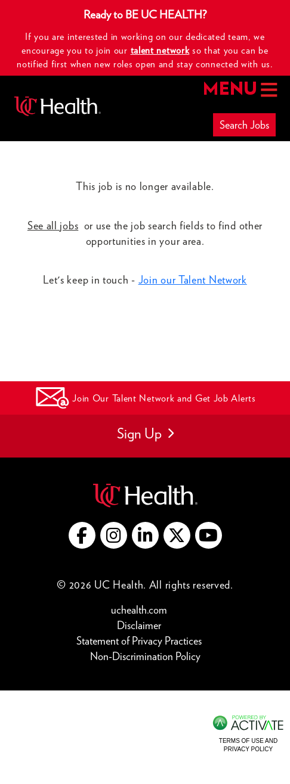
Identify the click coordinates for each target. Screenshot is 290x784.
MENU (239, 89)
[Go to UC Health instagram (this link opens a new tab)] (113, 535)
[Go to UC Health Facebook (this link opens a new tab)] (82, 535)
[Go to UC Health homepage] (57, 106)
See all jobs (52, 225)
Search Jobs (244, 125)
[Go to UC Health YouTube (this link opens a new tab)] (208, 535)
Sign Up (145, 433)
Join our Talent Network (192, 279)
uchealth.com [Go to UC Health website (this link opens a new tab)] (139, 609)
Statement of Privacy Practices (142, 640)
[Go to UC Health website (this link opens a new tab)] (145, 494)
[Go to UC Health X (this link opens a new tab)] (176, 535)
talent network (160, 50)
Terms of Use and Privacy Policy (248, 745)
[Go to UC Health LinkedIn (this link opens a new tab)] (145, 535)
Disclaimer (142, 624)
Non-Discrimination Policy (145, 655)
